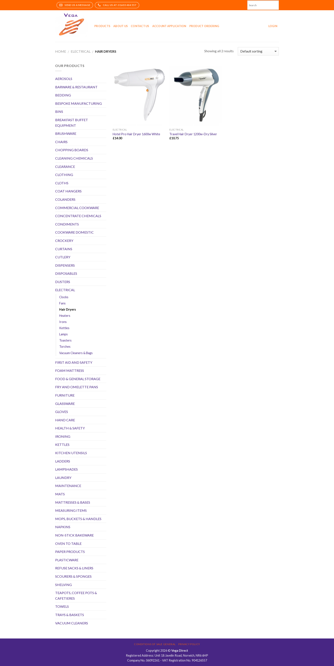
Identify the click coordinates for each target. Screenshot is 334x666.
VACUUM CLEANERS (71, 623)
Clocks (63, 297)
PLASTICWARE (66, 560)
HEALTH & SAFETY (70, 428)
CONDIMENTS (67, 224)
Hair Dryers (67, 309)
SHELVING (63, 585)
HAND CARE (65, 420)
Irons (63, 322)
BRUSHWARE (65, 133)
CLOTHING (64, 175)
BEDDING (63, 95)
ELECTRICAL (81, 51)
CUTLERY (62, 257)
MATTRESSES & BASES (72, 502)
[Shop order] (258, 51)
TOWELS (62, 606)
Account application (169, 26)
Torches (65, 346)
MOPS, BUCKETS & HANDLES (78, 519)
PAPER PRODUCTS (70, 552)
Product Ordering (204, 26)
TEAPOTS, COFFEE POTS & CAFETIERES (76, 595)
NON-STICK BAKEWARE (74, 535)
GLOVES (61, 412)
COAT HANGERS (68, 191)
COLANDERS (65, 199)
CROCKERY (64, 240)
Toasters (65, 340)
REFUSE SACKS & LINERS (74, 568)
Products (102, 26)
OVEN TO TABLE (68, 543)
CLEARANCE (65, 166)
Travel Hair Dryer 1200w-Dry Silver (193, 134)
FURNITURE (65, 395)
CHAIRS (61, 142)
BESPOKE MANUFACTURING (78, 103)
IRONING (62, 436)
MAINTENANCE (68, 486)
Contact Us (140, 26)
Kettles (64, 328)
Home (60, 51)
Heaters (64, 315)
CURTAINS (63, 249)
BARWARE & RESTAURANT (76, 87)
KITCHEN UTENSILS (71, 453)
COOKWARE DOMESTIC (74, 232)
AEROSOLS (63, 79)
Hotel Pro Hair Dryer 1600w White (136, 134)
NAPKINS (62, 527)
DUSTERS (62, 282)
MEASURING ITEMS (71, 510)
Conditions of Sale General (155, 644)
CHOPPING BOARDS (71, 150)
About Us (120, 26)
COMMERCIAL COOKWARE (77, 208)
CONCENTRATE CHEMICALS (78, 216)
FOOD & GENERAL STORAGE (77, 379)
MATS (60, 494)
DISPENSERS (65, 265)
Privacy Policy (189, 644)
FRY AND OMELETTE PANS (76, 387)
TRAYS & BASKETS (69, 615)
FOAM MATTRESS (69, 370)
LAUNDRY (63, 478)
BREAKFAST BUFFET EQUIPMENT (71, 122)
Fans (62, 303)
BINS (59, 111)
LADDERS (62, 461)
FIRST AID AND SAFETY (73, 362)
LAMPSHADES (66, 469)
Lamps (63, 334)
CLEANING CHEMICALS (74, 158)
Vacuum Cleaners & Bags (76, 353)
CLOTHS (61, 183)
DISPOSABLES (66, 273)
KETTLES (62, 444)
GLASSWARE (65, 403)
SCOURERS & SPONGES (73, 576)
